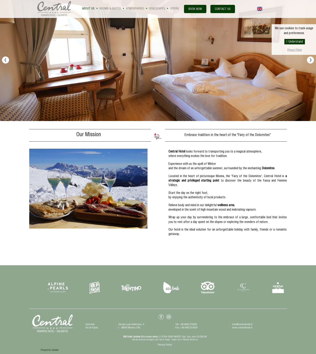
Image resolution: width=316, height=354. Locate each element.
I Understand (294, 42)
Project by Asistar (50, 350)
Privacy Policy (294, 50)
